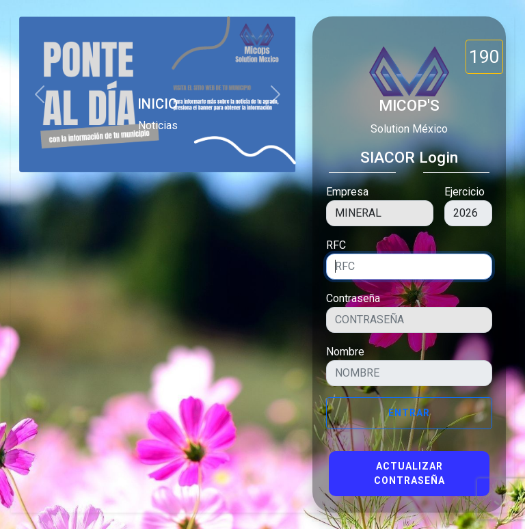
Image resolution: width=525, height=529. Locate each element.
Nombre (345, 351)
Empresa (347, 191)
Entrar (409, 412)
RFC (336, 245)
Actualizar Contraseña (409, 473)
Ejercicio (464, 191)
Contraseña (353, 298)
